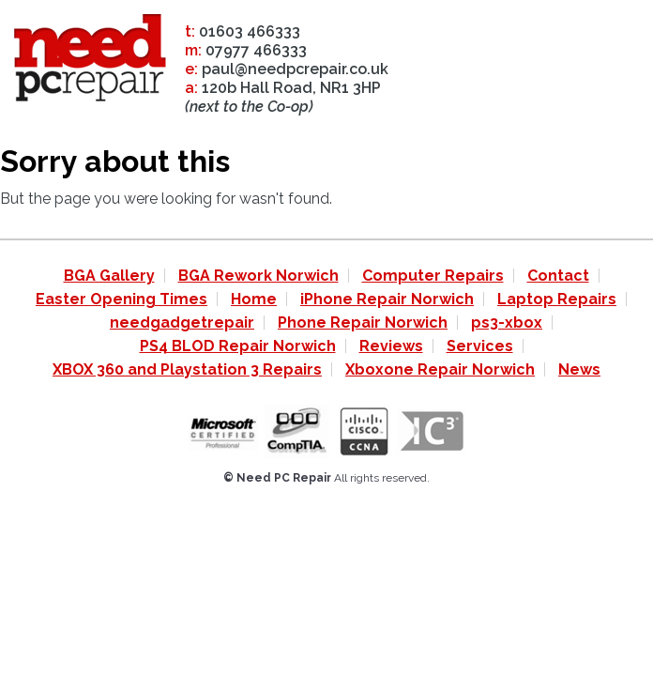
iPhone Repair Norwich (387, 299)
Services (480, 346)
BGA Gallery (109, 276)
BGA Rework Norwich (258, 276)
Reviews (391, 346)
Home (254, 299)
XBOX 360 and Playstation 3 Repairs (187, 369)
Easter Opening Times (121, 299)
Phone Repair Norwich (363, 322)
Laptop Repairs (556, 299)
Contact (558, 276)
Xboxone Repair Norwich (440, 369)
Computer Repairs (433, 276)
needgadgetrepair (182, 322)
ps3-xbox (506, 322)
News (579, 369)
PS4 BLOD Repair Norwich (238, 346)
